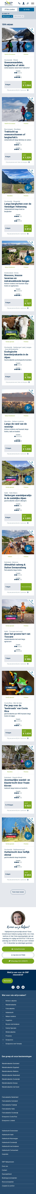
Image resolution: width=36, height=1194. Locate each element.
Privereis (9, 1036)
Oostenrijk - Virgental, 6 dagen (12, 170)
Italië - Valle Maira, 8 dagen (11, 462)
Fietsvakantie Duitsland (10, 1101)
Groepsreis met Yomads (14, 1044)
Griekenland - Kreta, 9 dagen (11, 242)
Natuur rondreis (11, 1016)
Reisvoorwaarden (8, 1182)
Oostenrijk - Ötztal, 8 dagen (11, 29)
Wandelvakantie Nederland (11, 1075)
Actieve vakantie (11, 1001)
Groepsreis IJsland (8, 1120)
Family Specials (11, 1028)
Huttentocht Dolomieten (10, 1131)
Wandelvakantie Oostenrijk (11, 1079)
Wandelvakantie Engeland (10, 1067)
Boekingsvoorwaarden (9, 1178)
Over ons (5, 1166)
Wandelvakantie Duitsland (10, 1063)
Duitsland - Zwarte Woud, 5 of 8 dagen (15, 746)
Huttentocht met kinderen (10, 1146)
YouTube (23, 987)
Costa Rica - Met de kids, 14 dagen (13, 672)
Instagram (18, 987)
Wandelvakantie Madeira (10, 1071)
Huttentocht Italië (7, 1135)
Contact (4, 1170)
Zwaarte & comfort (8, 1186)
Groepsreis (9, 1040)
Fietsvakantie (10, 1008)
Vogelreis (9, 1020)
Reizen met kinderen (12, 1024)
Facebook (13, 987)
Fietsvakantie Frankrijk (9, 1105)
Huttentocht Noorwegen (10, 1138)
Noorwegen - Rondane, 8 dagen (12, 98)
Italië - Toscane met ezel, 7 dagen (13, 600)
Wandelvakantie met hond (10, 1087)
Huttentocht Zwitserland (10, 1150)
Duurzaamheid (7, 1174)
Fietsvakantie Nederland (10, 1097)
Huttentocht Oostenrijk (9, 1142)
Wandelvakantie (11, 1005)
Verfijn (27, 9)
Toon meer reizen (18, 892)
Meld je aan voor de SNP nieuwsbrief (18, 973)
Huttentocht (9, 1012)
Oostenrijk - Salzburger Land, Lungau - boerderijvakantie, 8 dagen (14, 317)
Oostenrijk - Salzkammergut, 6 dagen (14, 818)
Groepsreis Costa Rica (9, 1117)
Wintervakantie (10, 1032)
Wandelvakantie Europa (9, 1083)
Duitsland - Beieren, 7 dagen (11, 531)
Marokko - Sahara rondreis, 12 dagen (14, 390)
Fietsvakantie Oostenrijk (10, 1113)
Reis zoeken (10, 9)
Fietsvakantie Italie (8, 1109)
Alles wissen (18, 16)
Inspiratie (5, 1154)
